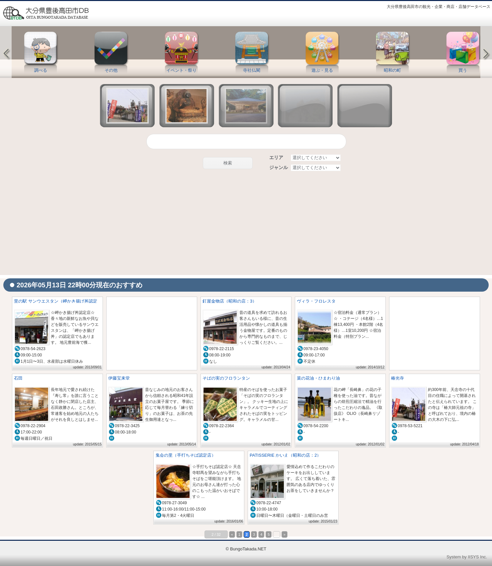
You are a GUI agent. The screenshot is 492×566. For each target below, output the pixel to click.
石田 (18, 378)
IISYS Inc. (477, 556)
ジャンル (278, 167)
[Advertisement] (246, 223)
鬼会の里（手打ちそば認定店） (185, 455)
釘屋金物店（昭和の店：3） (230, 301)
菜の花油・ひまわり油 (318, 378)
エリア (276, 157)
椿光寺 (397, 378)
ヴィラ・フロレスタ (316, 301)
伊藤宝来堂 (119, 378)
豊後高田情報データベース (45, 13)
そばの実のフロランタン (226, 378)
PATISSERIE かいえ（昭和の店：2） (285, 455)
